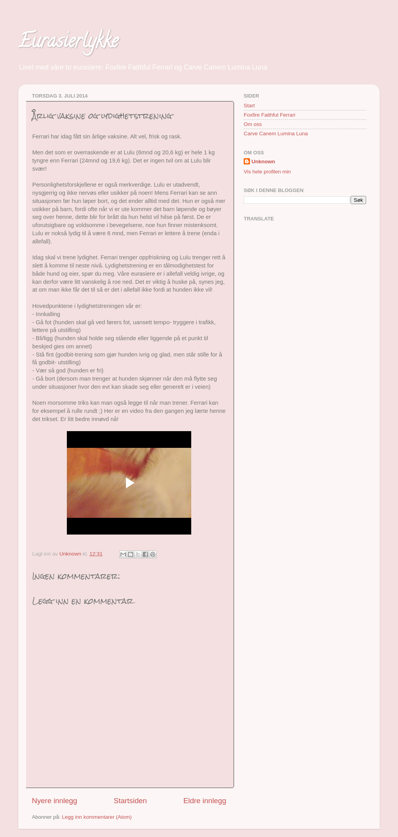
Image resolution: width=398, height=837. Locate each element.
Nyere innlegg (54, 801)
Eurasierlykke (68, 43)
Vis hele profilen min (267, 172)
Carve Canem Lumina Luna (276, 133)
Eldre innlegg (204, 801)
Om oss (253, 124)
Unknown (263, 161)
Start (249, 105)
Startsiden (130, 801)
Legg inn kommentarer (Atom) (96, 817)
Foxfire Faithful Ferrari (269, 115)
